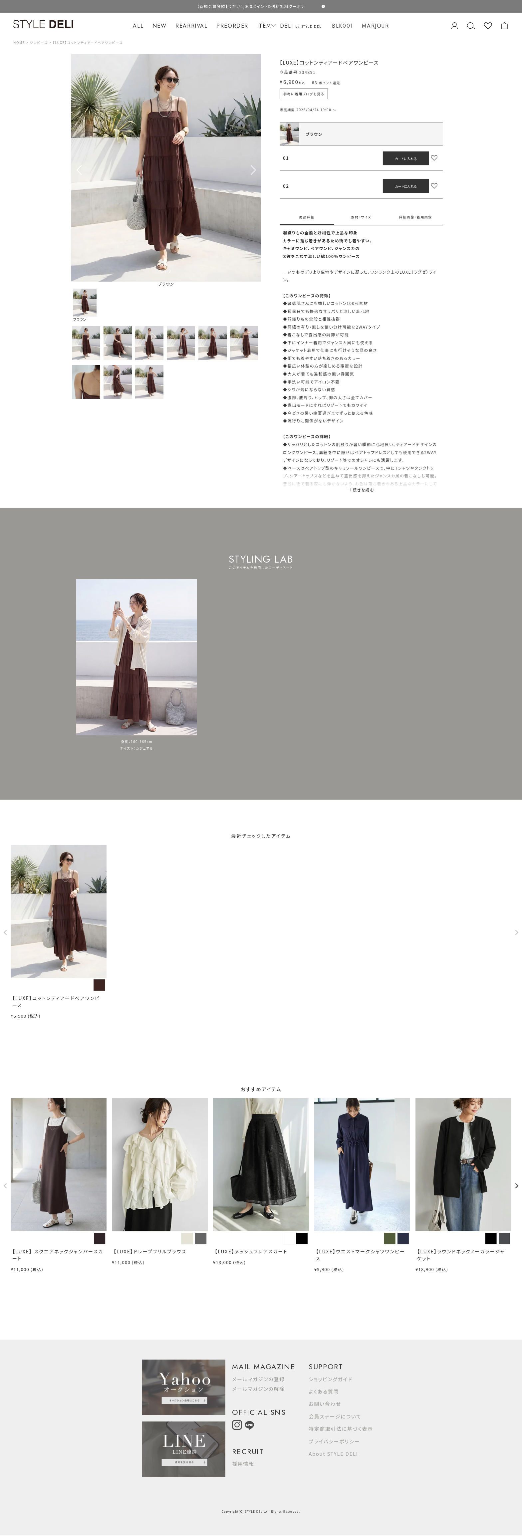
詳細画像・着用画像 (415, 216)
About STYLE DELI (333, 1453)
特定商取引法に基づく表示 (341, 1428)
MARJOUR (375, 26)
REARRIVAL (191, 26)
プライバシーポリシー (334, 1441)
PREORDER (232, 26)
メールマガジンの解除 (258, 1388)
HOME (19, 42)
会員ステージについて (335, 1416)
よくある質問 (324, 1391)
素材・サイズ (361, 216)
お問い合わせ (325, 1403)
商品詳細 (306, 216)
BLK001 (342, 26)
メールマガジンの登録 (258, 1379)
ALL (138, 26)
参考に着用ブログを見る (303, 93)
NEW (159, 26)
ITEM (265, 26)
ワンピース (39, 42)
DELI (301, 26)
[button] (253, 170)
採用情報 (243, 1463)
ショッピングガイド (331, 1379)
